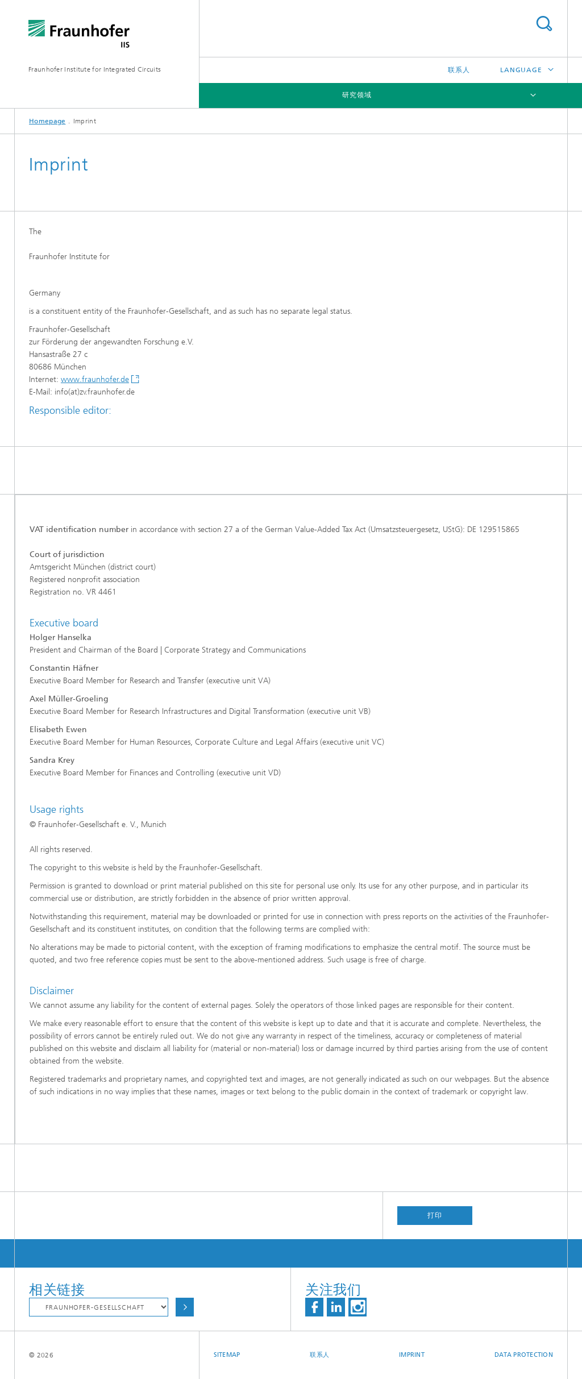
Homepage (47, 121)
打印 (434, 1215)
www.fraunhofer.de (95, 379)
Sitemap (227, 1355)
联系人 (459, 70)
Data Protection (523, 1355)
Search (544, 23)
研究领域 (357, 95)
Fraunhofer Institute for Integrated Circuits (94, 69)
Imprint (412, 1355)
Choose (185, 1307)
